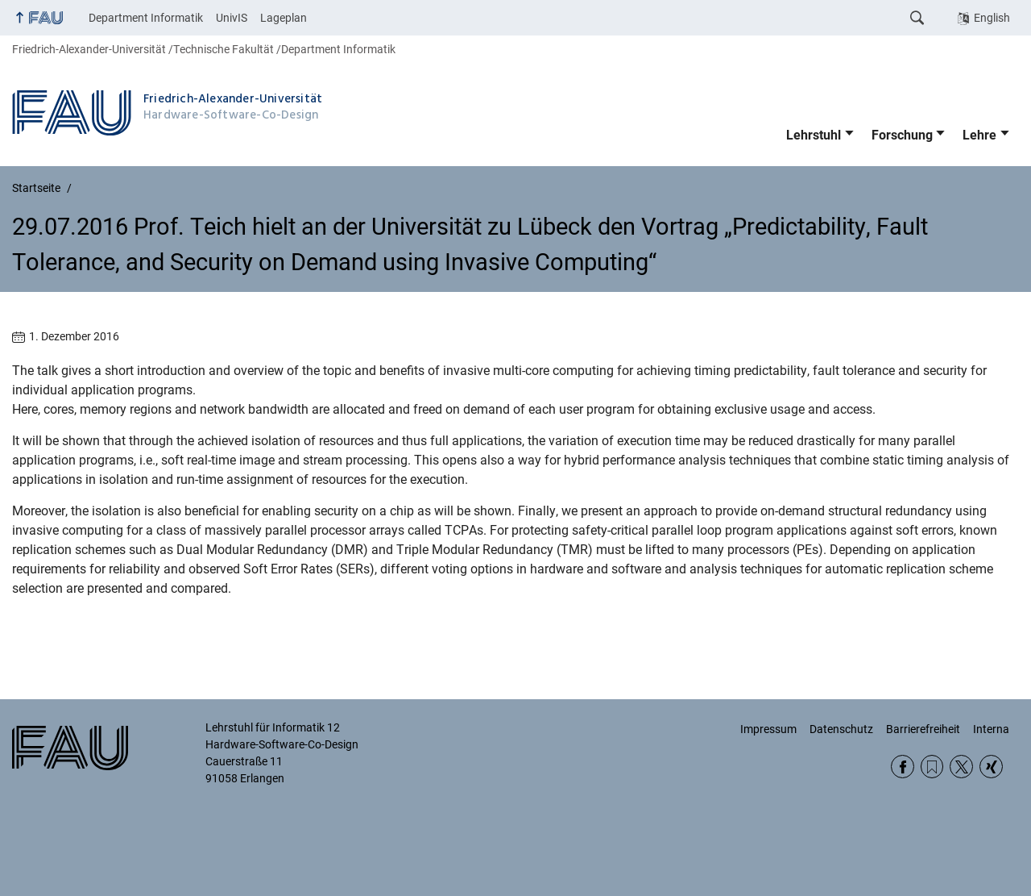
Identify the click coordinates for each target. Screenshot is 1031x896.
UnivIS (231, 17)
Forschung (902, 135)
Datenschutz (841, 729)
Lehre (979, 135)
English (992, 17)
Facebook (902, 766)
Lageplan (283, 17)
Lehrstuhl (813, 135)
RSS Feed (932, 766)
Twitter (961, 766)
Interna (991, 729)
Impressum (768, 729)
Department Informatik (146, 17)
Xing (991, 766)
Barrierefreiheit (923, 729)
